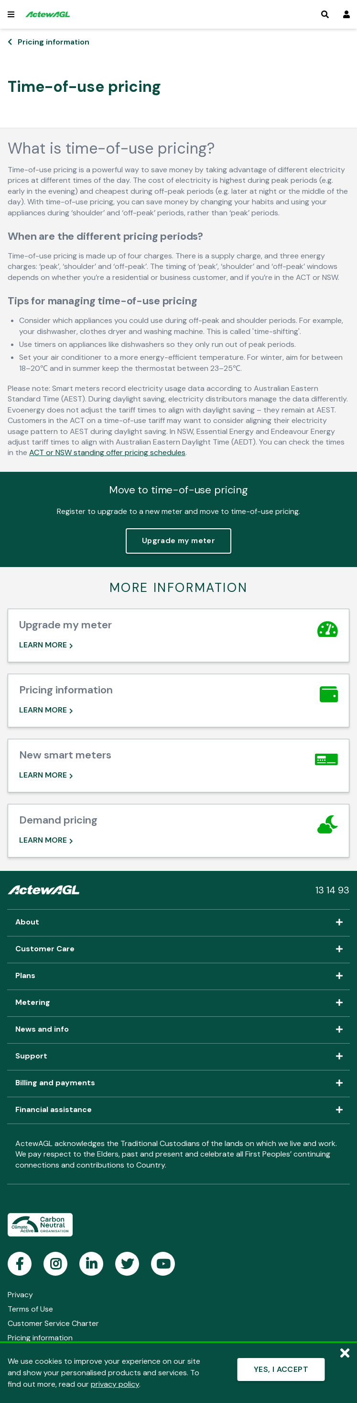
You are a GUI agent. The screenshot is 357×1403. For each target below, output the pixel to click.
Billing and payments (178, 1083)
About (178, 922)
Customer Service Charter (53, 1323)
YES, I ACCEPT (281, 1369)
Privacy (20, 1295)
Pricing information (53, 42)
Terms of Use (30, 1309)
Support (178, 1056)
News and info (178, 1029)
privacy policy (115, 1384)
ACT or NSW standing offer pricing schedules (107, 452)
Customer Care (178, 949)
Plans (178, 976)
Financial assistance (178, 1110)
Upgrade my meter (178, 540)
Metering (178, 1003)
